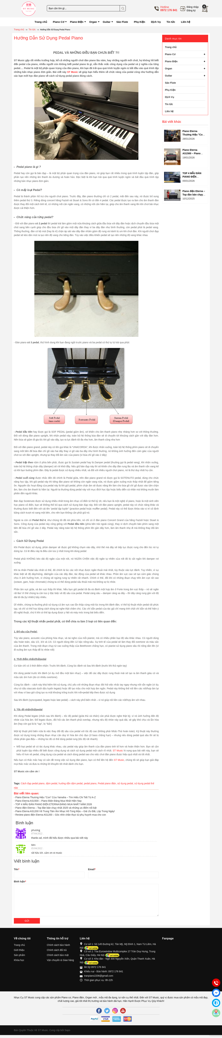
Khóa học (19, 960)
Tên (16, 869)
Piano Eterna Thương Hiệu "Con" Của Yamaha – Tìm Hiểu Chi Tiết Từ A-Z (55, 797)
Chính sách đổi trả (57, 950)
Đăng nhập (193, 7)
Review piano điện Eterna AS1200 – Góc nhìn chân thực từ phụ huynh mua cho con (60, 814)
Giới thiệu (19, 950)
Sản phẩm (19, 955)
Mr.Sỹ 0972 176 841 (95, 967)
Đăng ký (191, 10)
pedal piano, (91, 783)
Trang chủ (19, 945)
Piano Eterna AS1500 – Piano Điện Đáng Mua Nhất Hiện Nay (48, 800)
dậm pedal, (52, 783)
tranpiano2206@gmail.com (98, 975)
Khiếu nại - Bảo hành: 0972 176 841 (103, 971)
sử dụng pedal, (125, 783)
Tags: (17, 783)
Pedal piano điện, (107, 783)
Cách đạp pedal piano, (33, 783)
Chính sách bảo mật (58, 955)
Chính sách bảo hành (58, 945)
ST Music (72, 72)
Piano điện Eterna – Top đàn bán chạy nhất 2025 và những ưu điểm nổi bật (56, 807)
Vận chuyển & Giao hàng (60, 960)
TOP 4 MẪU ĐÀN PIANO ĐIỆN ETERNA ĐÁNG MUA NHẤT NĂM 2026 (53, 804)
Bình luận (20, 881)
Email (92, 869)
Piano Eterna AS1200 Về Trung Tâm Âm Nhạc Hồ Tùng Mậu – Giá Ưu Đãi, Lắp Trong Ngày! (65, 811)
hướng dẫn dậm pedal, (71, 783)
